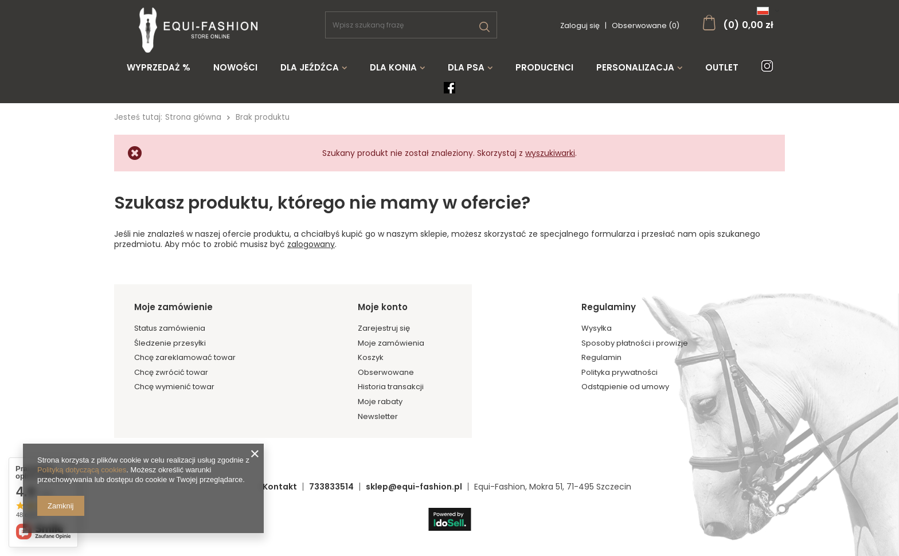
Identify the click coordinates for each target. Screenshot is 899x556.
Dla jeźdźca (309, 67)
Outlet (721, 67)
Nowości (235, 67)
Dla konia (393, 67)
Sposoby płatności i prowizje (634, 343)
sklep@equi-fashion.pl (414, 486)
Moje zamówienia (391, 343)
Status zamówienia (169, 328)
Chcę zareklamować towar (185, 357)
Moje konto (383, 307)
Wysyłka (596, 328)
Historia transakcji (391, 386)
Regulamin (601, 357)
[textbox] (411, 24)
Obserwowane (386, 372)
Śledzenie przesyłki (170, 343)
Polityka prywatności (619, 372)
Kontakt (280, 486)
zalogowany (311, 244)
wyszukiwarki (550, 153)
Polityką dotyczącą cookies (81, 469)
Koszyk (371, 357)
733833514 (331, 486)
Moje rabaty (380, 401)
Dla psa (466, 67)
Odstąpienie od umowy (625, 386)
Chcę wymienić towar (174, 386)
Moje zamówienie (173, 307)
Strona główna (193, 117)
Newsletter (378, 416)
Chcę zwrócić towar (171, 372)
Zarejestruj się (384, 328)
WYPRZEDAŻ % (158, 67)
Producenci (544, 67)
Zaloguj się (580, 25)
